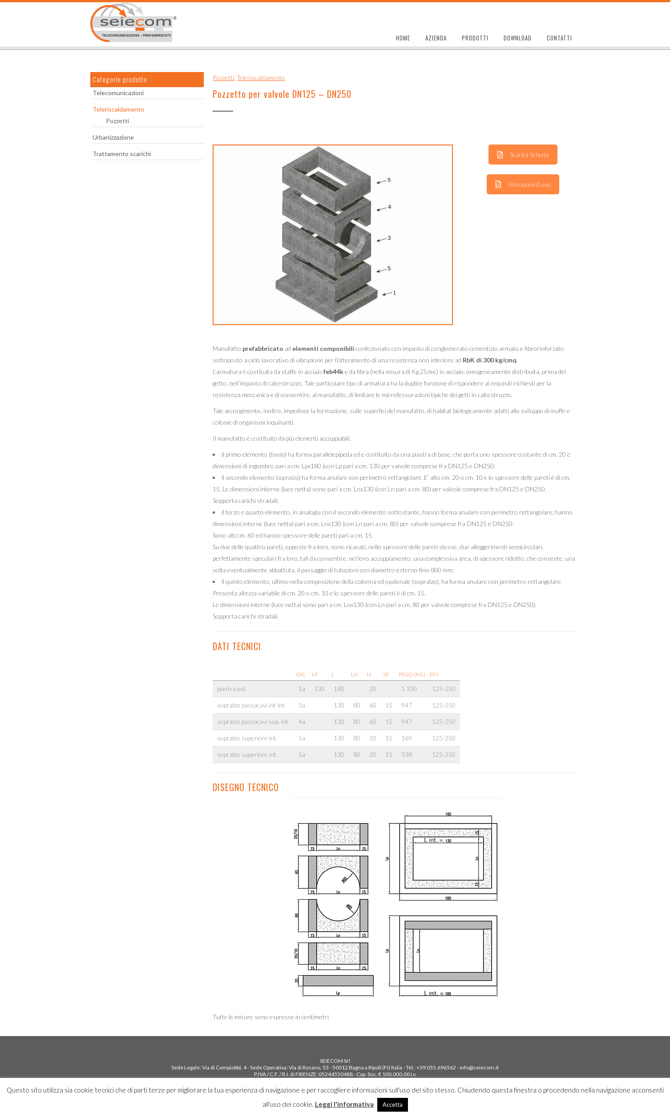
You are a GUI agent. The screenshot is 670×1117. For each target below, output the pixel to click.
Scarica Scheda (523, 154)
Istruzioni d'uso (523, 184)
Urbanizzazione (113, 137)
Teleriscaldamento (118, 109)
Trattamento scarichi (122, 153)
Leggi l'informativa (344, 1104)
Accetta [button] (393, 1104)
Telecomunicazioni (118, 92)
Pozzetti (117, 121)
